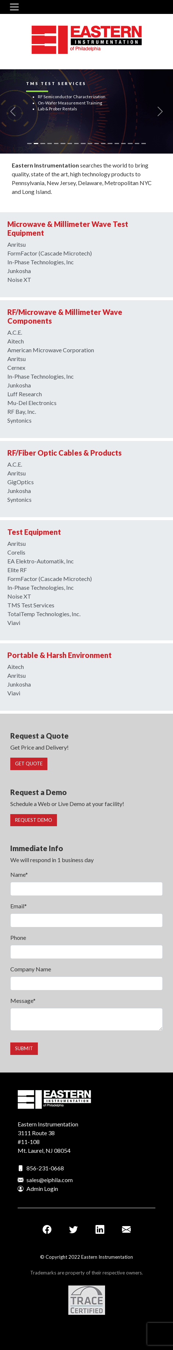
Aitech (15, 341)
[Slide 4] (49, 143)
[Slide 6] (63, 143)
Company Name (30, 968)
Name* (19, 874)
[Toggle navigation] (14, 7)
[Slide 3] (42, 143)
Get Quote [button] (29, 763)
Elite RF (17, 569)
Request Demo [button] (33, 820)
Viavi (13, 622)
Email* (18, 905)
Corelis (16, 552)
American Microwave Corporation (50, 349)
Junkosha (19, 270)
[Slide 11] (96, 143)
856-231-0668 (45, 1168)
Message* (23, 1000)
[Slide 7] (70, 143)
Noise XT (19, 279)
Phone (18, 937)
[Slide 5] (56, 143)
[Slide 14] (117, 143)
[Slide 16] (130, 143)
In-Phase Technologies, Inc (40, 261)
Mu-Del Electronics (32, 402)
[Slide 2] (36, 143)
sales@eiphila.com (49, 1179)
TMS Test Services (30, 605)
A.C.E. (14, 332)
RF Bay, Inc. (21, 411)
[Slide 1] (29, 143)
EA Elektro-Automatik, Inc (40, 561)
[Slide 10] (90, 143)
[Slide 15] (123, 143)
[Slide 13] (110, 143)
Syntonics (19, 420)
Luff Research (24, 393)
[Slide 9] (83, 143)
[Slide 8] (76, 143)
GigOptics (20, 481)
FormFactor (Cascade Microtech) (49, 253)
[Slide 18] (143, 143)
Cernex (16, 367)
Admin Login (42, 1188)
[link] (86, 111)
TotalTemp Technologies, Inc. (43, 613)
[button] (13, 111)
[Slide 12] (103, 143)
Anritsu (16, 244)
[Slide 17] (137, 143)
